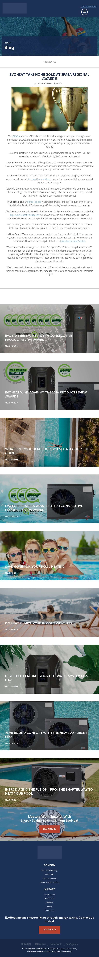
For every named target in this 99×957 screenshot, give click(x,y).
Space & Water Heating (49, 882)
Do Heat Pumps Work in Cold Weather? (38, 623)
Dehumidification (49, 879)
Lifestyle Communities (38, 179)
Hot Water (49, 875)
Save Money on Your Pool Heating (35, 567)
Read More (11, 346)
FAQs (49, 907)
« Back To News (49, 62)
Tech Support (49, 895)
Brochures (49, 899)
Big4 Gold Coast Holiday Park (25, 215)
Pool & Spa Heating (49, 871)
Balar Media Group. (64, 952)
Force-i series (34, 202)
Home (7, 43)
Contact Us (49, 910)
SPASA (16, 136)
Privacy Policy (71, 949)
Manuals (49, 903)
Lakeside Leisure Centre (72, 241)
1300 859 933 (88, 7)
